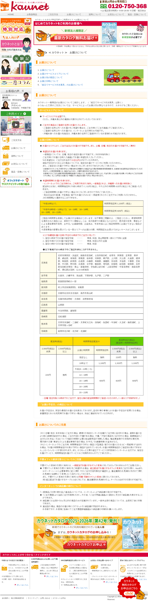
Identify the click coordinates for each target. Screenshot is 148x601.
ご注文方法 (53, 14)
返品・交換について (137, 14)
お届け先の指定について (51, 77)
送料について (95, 14)
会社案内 (5, 598)
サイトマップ (33, 598)
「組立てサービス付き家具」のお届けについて (61, 85)
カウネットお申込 (59, 598)
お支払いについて (116, 14)
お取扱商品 (32, 14)
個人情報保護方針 (17, 598)
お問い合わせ (45, 598)
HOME (11, 14)
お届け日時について (49, 81)
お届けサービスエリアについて (54, 74)
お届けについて (74, 14)
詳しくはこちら (22, 585)
